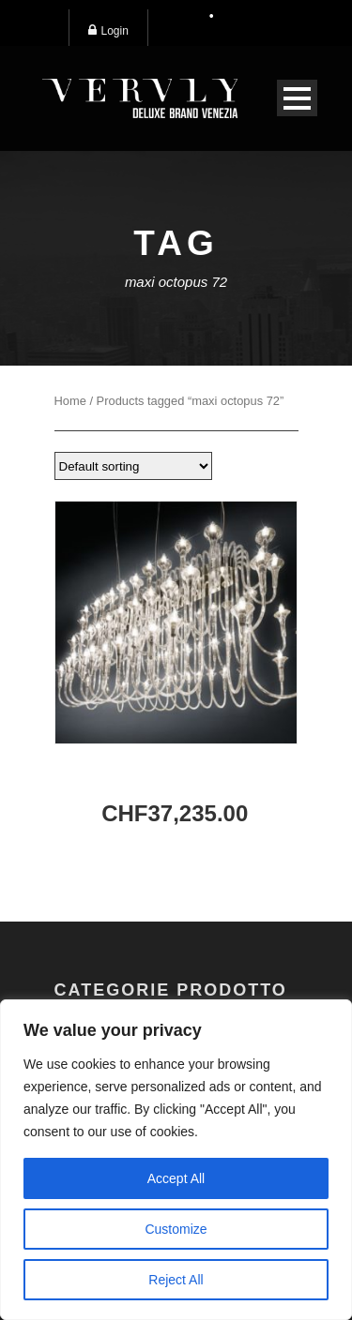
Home (70, 401)
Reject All (175, 1279)
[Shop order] (133, 466)
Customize (176, 1229)
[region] (176, 1159)
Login (108, 30)
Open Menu (297, 98)
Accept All (176, 1178)
